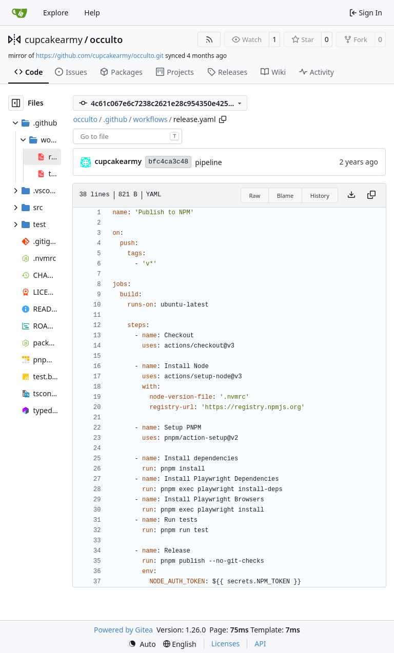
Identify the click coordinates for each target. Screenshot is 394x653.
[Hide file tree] (16, 103)
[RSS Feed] (209, 39)
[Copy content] (371, 195)
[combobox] (127, 136)
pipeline (208, 162)
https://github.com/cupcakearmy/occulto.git (100, 55)
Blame (285, 195)
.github (115, 119)
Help (92, 12)
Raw (255, 195)
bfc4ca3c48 (168, 162)
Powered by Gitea (123, 630)
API (260, 643)
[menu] (142, 644)
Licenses (225, 643)
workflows (150, 119)
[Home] (19, 13)
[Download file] (351, 195)
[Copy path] (222, 119)
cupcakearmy (54, 39)
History (319, 195)
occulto (106, 39)
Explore (55, 12)
